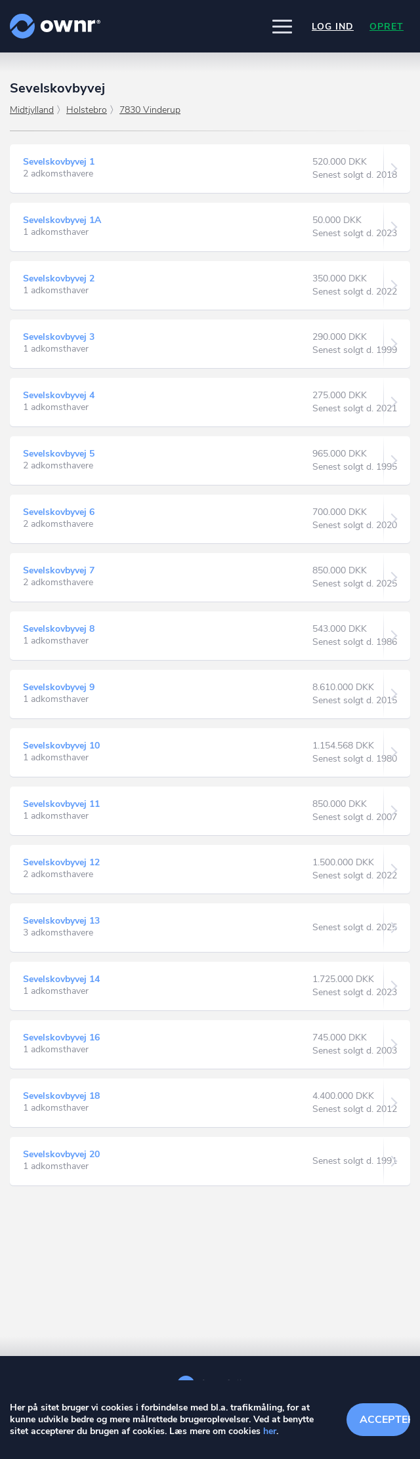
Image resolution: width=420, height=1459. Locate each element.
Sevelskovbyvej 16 (61, 1037)
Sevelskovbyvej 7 (58, 570)
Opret (386, 26)
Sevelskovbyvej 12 (61, 862)
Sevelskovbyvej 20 (61, 1154)
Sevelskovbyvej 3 (58, 337)
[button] (282, 26)
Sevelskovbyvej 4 (58, 395)
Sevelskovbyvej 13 (61, 920)
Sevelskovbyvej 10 (61, 745)
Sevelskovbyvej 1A (62, 220)
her (269, 1431)
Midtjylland (32, 110)
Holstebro (86, 110)
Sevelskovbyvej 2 (58, 278)
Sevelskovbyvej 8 (58, 629)
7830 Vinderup (149, 110)
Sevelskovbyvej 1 (58, 161)
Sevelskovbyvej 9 (58, 687)
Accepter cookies (385, 1419)
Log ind (333, 26)
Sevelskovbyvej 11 (61, 804)
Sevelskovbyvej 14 (61, 979)
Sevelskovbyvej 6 (58, 512)
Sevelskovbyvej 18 (61, 1096)
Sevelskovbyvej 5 (58, 453)
